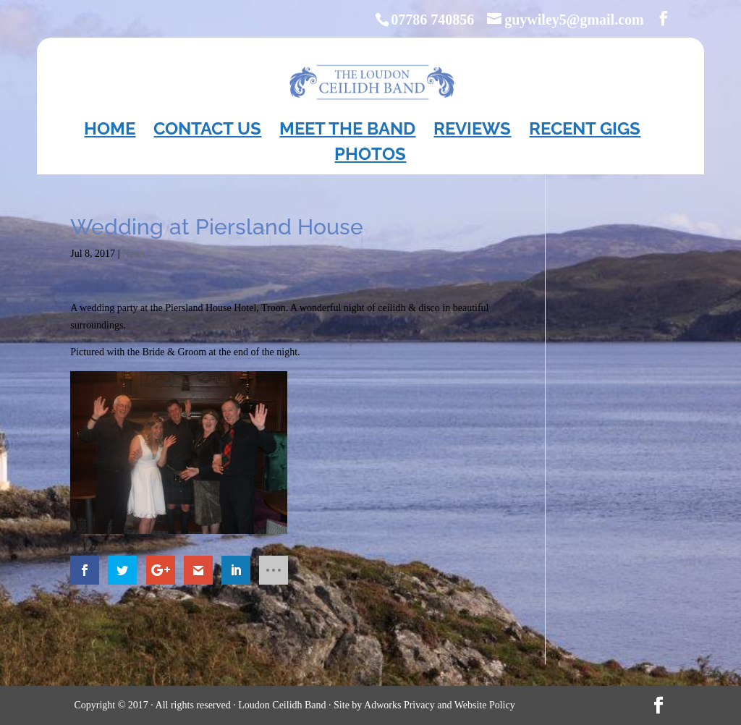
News (133, 253)
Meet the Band (347, 131)
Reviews (472, 131)
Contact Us (207, 131)
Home (109, 131)
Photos (370, 156)
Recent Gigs (584, 131)
